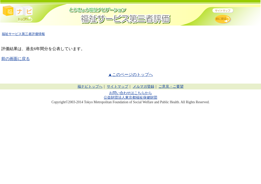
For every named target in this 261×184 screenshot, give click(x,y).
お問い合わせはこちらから (130, 93)
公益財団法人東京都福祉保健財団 (130, 97)
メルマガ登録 (143, 86)
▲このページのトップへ (130, 74)
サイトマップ (117, 86)
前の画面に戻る (15, 58)
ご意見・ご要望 (171, 86)
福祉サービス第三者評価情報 (23, 34)
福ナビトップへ (89, 86)
